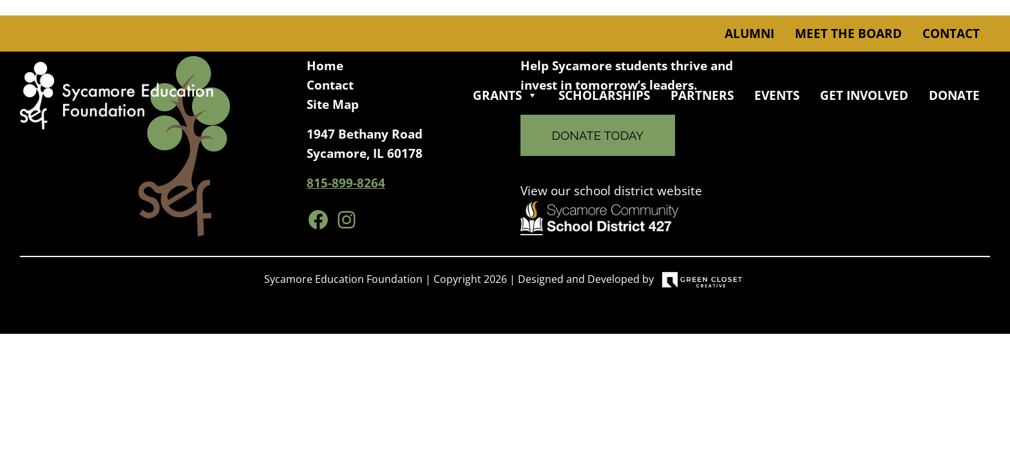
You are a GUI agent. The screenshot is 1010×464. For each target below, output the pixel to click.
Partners (702, 95)
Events (776, 95)
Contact (951, 33)
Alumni (749, 33)
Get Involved (864, 95)
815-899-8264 (346, 183)
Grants (505, 95)
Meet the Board (848, 33)
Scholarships (604, 95)
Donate (954, 95)
